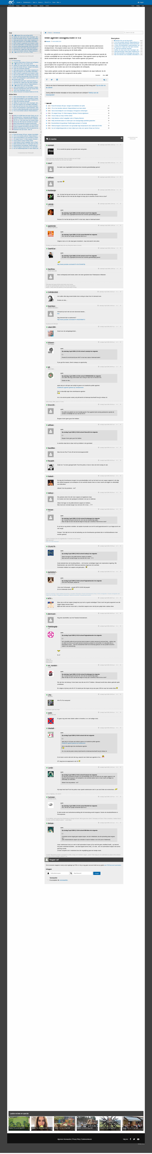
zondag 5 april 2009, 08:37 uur (107, 598)
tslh (49, 367)
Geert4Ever (51, 248)
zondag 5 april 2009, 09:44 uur (107, 712)
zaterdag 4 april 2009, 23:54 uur (107, 305)
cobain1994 (52, 327)
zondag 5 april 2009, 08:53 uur (107, 613)
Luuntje (50, 767)
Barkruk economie (74, 595)
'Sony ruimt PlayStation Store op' (25, 90)
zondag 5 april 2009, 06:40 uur (107, 509)
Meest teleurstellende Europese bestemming (25, 123)
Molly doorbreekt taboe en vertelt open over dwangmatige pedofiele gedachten (25, 96)
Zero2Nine (51, 269)
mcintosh (51, 145)
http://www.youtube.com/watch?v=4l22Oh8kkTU (71, 319)
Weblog (137, 6)
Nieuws (17, 6)
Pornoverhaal (25, 60)
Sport (35, 2)
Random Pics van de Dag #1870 (25, 35)
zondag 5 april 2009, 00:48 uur (107, 404)
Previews (35, 6)
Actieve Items (11, 6)
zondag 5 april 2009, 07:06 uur (107, 546)
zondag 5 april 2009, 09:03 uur (107, 626)
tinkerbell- (51, 728)
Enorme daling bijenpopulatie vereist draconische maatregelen (25, 46)
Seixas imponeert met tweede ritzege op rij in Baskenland (25, 91)
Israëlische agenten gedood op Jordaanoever (70, 387)
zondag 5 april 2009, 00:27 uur (107, 326)
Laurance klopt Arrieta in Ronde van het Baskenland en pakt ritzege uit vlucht (25, 62)
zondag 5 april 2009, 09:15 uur (107, 665)
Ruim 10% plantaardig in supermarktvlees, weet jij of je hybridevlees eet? (25, 77)
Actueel (19, 2)
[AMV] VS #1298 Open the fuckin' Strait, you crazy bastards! (25, 115)
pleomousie (51, 613)
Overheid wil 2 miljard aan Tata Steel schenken (25, 49)
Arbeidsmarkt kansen (85, 595)
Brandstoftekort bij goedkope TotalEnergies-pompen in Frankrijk (25, 145)
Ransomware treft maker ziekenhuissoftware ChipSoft (25, 47)
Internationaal (57, 32)
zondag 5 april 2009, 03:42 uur (107, 475)
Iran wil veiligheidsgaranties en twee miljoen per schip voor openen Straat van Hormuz (25, 148)
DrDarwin (51, 342)
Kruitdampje (52, 190)
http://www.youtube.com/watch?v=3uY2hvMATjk (71, 264)
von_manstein (52, 665)
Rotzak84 (51, 460)
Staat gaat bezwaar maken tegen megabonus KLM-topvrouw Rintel (25, 40)
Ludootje (50, 204)
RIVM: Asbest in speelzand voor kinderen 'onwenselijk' (25, 43)
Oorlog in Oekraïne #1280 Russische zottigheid (25, 118)
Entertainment (27, 2)
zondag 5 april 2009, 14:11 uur (107, 822)
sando (50, 713)
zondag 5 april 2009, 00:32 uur (107, 342)
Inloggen (141, 2)
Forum (133, 6)
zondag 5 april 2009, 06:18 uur (107, 492)
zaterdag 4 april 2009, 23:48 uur (107, 248)
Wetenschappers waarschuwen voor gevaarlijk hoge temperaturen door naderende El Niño (25, 146)
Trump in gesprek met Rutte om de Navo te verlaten (25, 126)
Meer (59, 2)
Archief (47, 6)
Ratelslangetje (52, 626)
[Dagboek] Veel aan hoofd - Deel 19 (25, 129)
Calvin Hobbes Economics (63, 593)
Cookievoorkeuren (86, 1139)
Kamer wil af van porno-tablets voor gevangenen (25, 125)
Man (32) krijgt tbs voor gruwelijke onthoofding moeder (25, 41)
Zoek (143, 6)
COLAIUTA (51, 546)
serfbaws (51, 177)
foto (58, 313)
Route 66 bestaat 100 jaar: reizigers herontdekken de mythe (25, 38)
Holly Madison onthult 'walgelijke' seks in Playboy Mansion (25, 142)
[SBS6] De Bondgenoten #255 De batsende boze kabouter (25, 128)
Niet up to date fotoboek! (52, 541)
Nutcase (50, 509)
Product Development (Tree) (89, 593)
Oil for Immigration (102, 593)
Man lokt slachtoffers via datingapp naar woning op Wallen (25, 44)
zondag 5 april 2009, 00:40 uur (107, 366)
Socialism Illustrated (75, 593)
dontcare (50, 823)
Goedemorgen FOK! (25, 79)
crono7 (50, 163)
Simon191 (51, 405)
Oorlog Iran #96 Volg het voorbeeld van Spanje (25, 121)
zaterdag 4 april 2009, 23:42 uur (107, 162)
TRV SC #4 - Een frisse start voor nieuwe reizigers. (25, 120)
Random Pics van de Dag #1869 (25, 52)
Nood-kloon (51, 306)
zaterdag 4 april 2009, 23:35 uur (107, 144)
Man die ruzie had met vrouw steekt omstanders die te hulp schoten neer (25, 106)
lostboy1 (50, 493)
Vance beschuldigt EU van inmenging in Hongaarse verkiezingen (25, 87)
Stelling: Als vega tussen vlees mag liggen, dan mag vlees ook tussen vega (25, 37)
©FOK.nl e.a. (141, 1144)
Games (40, 2)
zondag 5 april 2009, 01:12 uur (107, 447)
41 (105, 79)
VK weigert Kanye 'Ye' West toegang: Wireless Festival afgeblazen (25, 139)
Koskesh (50, 476)
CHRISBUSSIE (53, 292)
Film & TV (48, 2)
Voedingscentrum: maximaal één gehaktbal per (25, 117)
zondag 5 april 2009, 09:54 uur (107, 727)
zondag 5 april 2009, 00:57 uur (107, 424)
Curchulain (51, 797)
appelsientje (52, 226)
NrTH (49, 598)
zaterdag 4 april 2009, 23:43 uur (107, 177)
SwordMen (51, 448)
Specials (41, 6)
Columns (23, 6)
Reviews (29, 6)
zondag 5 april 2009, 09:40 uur (107, 694)
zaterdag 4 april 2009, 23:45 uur (107, 225)
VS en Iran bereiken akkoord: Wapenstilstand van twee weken (25, 51)
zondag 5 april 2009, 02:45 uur (107, 460)
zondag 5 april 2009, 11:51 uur (107, 767)
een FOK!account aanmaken (112, 865)
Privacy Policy (76, 1139)
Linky (49, 694)
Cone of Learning (50, 593)
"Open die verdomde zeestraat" (25, 68)
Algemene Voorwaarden (64, 1139)
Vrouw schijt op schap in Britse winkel (25, 140)
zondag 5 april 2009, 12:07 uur (107, 796)
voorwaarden (64, 880)
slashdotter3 (52, 572)
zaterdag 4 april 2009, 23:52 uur (107, 291)
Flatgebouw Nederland (63, 595)
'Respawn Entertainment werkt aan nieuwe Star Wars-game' (25, 88)
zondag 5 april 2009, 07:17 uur (107, 571)
